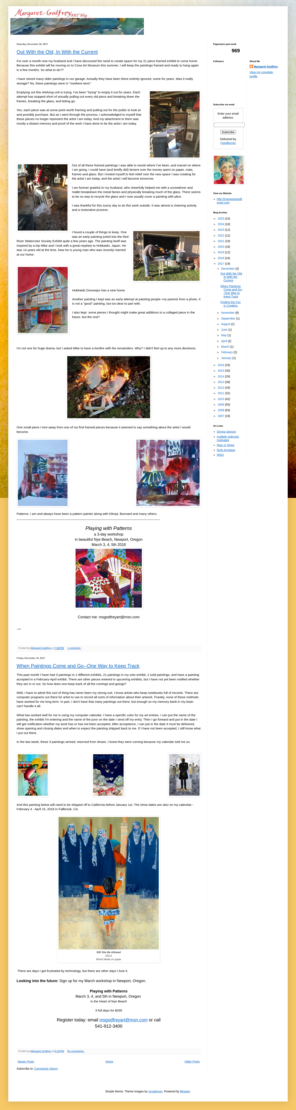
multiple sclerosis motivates (228, 438)
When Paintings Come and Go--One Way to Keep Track (78, 666)
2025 (221, 218)
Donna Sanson (226, 431)
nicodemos (155, 1091)
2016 (221, 365)
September (228, 318)
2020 (221, 246)
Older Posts (192, 1061)
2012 (221, 387)
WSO (220, 454)
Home (109, 1061)
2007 (221, 416)
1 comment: (74, 648)
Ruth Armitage (226, 450)
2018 (221, 258)
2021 (221, 241)
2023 (221, 229)
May (224, 335)
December (228, 268)
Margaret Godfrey (266, 66)
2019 (221, 252)
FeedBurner (228, 143)
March (225, 346)
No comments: (76, 1051)
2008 (221, 410)
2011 (221, 393)
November (228, 312)
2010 (221, 399)
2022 (221, 235)
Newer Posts (26, 1061)
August (226, 324)
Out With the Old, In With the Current (57, 52)
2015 (221, 370)
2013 (221, 382)
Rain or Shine (226, 445)
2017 (221, 263)
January (226, 358)
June (224, 329)
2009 (221, 404)
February (227, 352)
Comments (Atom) (46, 1068)
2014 (221, 376)
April (224, 341)
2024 (221, 224)
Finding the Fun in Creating (230, 303)
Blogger (185, 1091)
